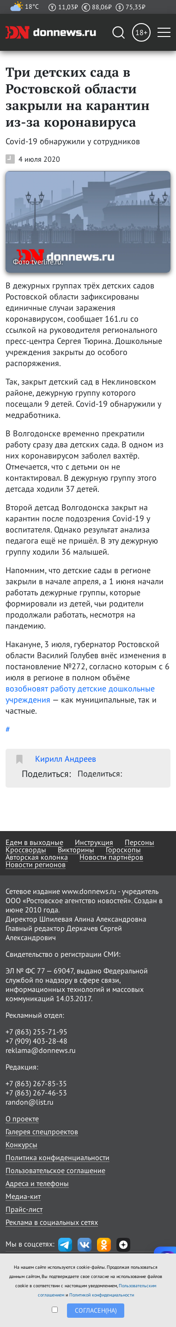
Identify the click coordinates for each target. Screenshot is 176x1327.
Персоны (139, 842)
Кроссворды (26, 849)
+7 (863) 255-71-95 (36, 1031)
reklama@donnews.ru (41, 1050)
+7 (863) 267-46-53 (36, 1092)
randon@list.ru (30, 1102)
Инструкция (94, 842)
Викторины (76, 849)
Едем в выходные (34, 842)
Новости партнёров (111, 857)
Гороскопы (123, 849)
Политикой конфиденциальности (101, 1295)
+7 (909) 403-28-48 (36, 1041)
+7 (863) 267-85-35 (36, 1083)
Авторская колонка (37, 857)
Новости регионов (36, 864)
